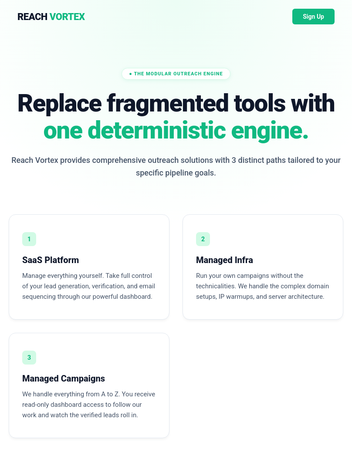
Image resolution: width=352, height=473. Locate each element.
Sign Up (313, 16)
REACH (51, 16)
